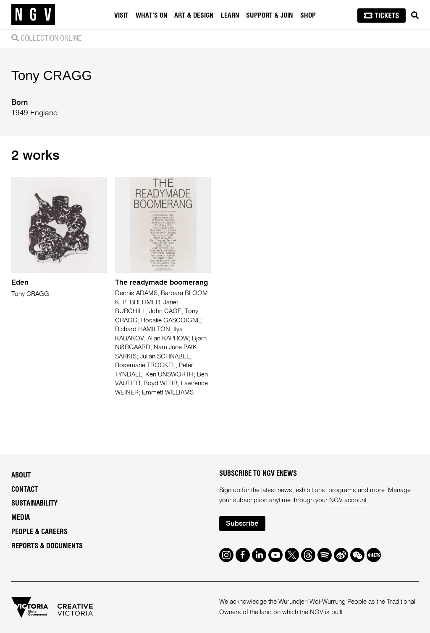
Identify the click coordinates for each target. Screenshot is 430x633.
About (21, 475)
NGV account (348, 500)
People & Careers (39, 532)
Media (20, 517)
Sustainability (34, 503)
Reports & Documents (47, 546)
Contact (24, 489)
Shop (308, 15)
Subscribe (242, 523)
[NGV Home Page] (33, 15)
